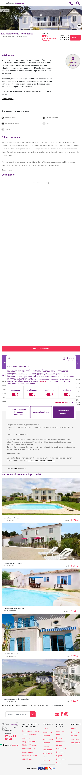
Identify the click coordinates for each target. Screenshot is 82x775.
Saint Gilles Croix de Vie (36, 705)
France (18, 705)
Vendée (24, 705)
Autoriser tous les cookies (63, 412)
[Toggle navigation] (3, 3)
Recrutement (61, 752)
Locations (11, 705)
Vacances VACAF (29, 749)
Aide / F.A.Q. (27, 759)
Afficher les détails (62, 402)
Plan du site (47, 750)
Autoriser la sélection (41, 412)
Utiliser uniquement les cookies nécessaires (18, 412)
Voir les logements (41, 349)
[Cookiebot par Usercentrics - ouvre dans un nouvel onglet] (66, 359)
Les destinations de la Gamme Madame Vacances (30, 734)
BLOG (58, 763)
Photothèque (75, 743)
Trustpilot (14, 745)
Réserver (75, 38)
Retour (4, 10)
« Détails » (43, 381)
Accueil (4, 705)
